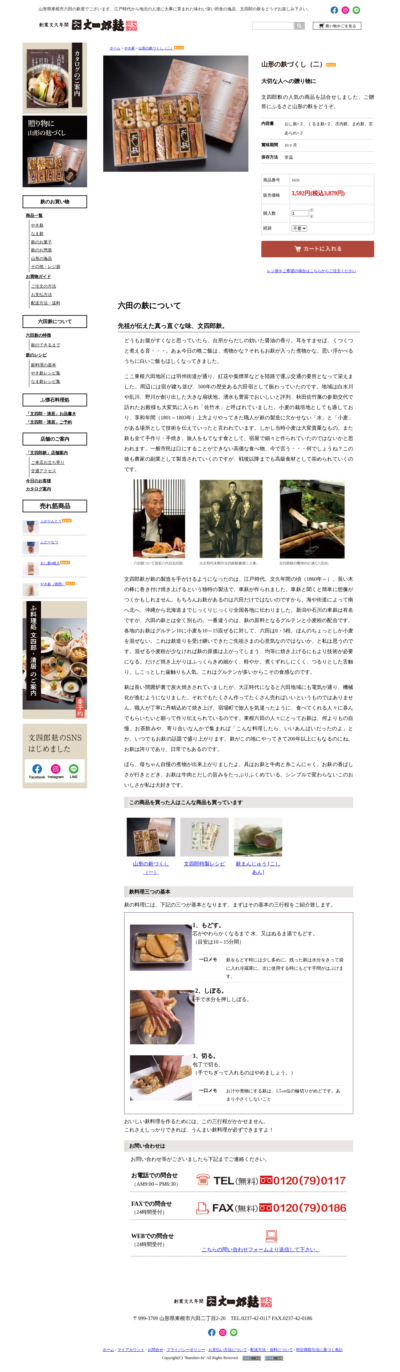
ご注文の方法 (43, 286)
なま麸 (37, 233)
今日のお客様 (38, 480)
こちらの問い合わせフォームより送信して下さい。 (261, 1249)
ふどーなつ (49, 542)
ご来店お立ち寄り (48, 462)
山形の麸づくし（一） (151, 846)
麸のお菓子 (41, 242)
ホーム (115, 48)
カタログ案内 (38, 488)
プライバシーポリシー (185, 1349)
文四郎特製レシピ (204, 842)
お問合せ (155, 1349)
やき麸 (37, 225)
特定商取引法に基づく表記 (319, 1349)
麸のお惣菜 (41, 250)
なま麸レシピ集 (45, 381)
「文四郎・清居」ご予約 (49, 422)
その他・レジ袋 (45, 266)
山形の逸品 (41, 258)
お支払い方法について (227, 1349)
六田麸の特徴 (38, 335)
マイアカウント (131, 1349)
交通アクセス (43, 470)
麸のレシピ (36, 355)
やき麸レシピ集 (45, 373)
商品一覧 (34, 215)
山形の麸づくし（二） (161, 48)
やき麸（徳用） (57, 584)
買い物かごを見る (337, 26)
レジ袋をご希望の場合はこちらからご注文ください (311, 271)
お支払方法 (41, 294)
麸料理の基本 (43, 365)
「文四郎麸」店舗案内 (47, 452)
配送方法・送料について (271, 1349)
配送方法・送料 (45, 303)
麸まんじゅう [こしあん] (258, 846)
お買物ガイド (38, 276)
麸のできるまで (45, 345)
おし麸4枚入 (55, 563)
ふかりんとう (56, 521)
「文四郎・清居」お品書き (51, 413)
